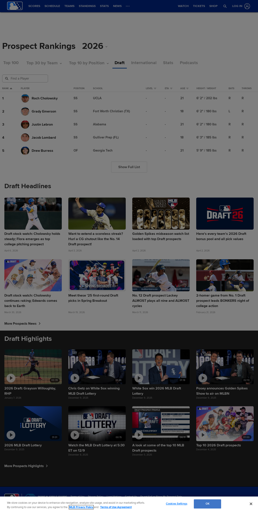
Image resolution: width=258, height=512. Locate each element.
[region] (129, 504)
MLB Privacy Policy (81, 507)
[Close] (251, 504)
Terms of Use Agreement (116, 507)
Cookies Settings (176, 503)
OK (208, 503)
